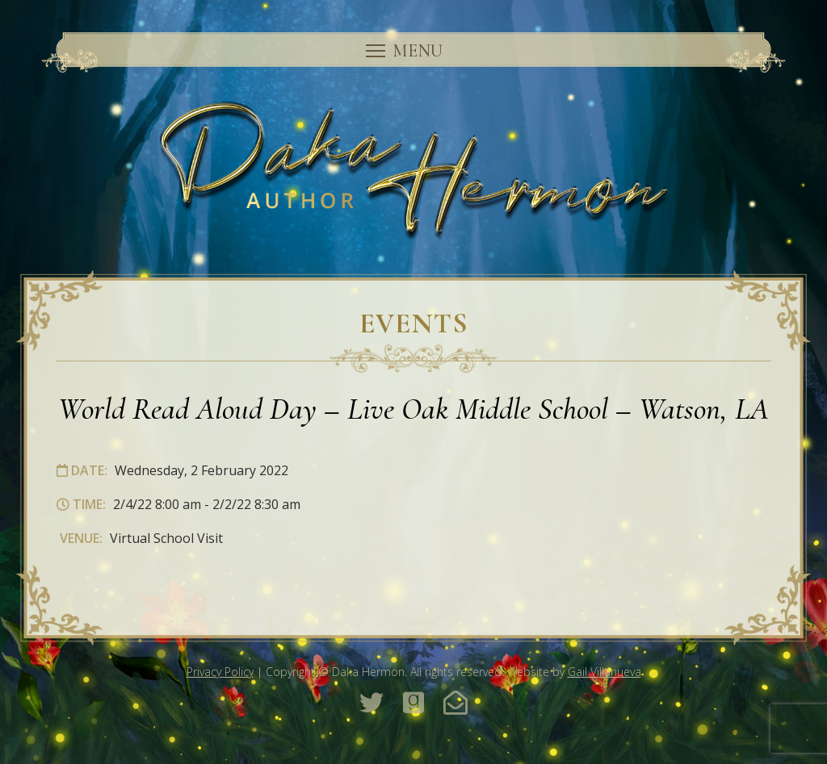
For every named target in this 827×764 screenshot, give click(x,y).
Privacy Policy (220, 671)
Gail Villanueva (604, 671)
